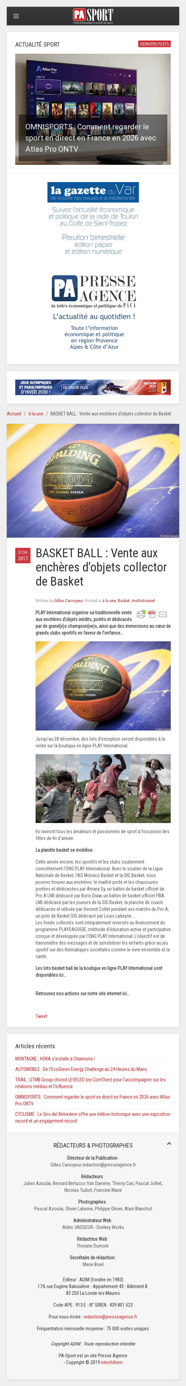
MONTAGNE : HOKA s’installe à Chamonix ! (55, 1058)
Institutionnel (143, 600)
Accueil (14, 413)
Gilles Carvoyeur (68, 600)
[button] (93, 109)
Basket (124, 600)
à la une (35, 413)
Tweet (41, 1016)
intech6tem (112, 1362)
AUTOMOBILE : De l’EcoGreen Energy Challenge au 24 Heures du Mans (81, 1069)
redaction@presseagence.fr (110, 1316)
